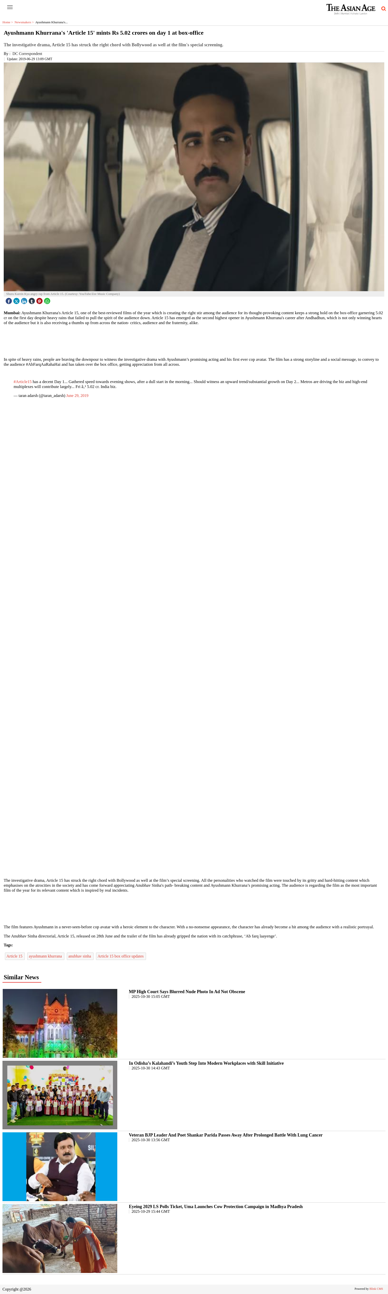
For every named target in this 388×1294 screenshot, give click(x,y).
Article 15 (14, 956)
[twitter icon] (17, 300)
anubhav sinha (80, 956)
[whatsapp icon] (47, 300)
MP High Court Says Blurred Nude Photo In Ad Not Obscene (187, 991)
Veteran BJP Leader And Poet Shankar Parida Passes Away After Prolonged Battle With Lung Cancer (226, 1135)
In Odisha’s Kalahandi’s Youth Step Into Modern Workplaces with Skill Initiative (206, 1063)
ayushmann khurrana (46, 956)
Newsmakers (25, 22)
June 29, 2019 (77, 395)
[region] (194, 341)
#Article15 (23, 381)
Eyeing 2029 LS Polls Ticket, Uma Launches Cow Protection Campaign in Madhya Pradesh (216, 1206)
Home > (8, 22)
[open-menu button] (9, 7)
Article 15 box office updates (121, 956)
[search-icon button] (383, 9)
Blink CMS (376, 1289)
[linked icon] (24, 300)
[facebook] (9, 300)
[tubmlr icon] (32, 300)
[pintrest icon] (40, 300)
